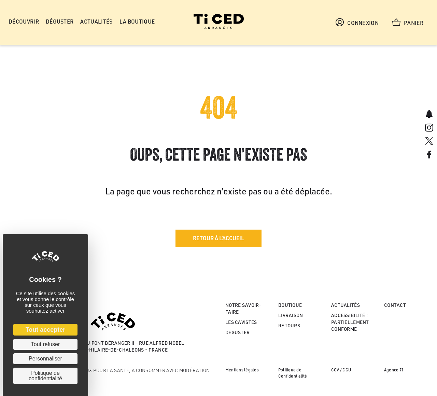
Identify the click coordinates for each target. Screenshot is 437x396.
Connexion (357, 22)
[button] (218, 238)
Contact (395, 305)
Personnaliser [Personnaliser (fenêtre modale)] (45, 358)
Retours (289, 325)
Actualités (345, 305)
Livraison (290, 315)
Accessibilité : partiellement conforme (350, 322)
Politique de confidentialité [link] (45, 375)
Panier (407, 22)
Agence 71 (394, 369)
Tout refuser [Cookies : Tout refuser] (45, 344)
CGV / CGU (341, 369)
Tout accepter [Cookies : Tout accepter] (46, 329)
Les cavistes (241, 322)
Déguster (237, 332)
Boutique (290, 305)
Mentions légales (242, 369)
